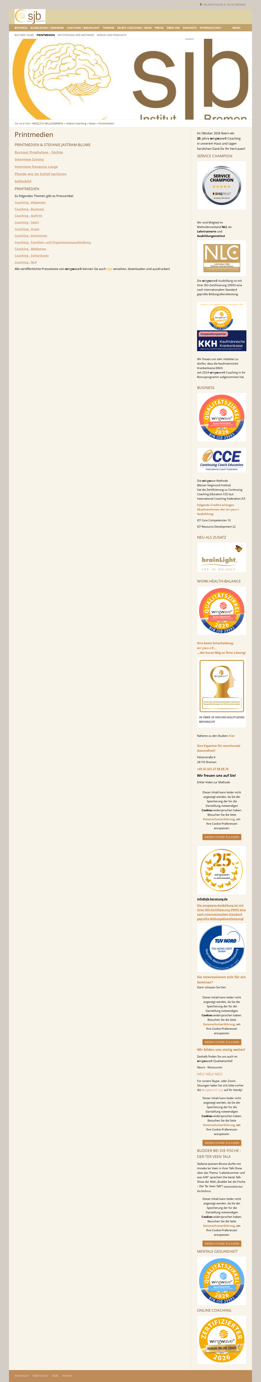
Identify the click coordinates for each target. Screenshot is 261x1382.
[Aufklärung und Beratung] (34, 116)
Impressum (22, 1375)
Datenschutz (40, 1375)
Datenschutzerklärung (219, 819)
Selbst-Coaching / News (81, 123)
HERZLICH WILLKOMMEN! (47, 123)
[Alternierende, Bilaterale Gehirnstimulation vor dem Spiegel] (27, 116)
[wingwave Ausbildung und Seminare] (49, 116)
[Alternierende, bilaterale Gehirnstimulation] (38, 116)
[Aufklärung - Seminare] (57, 116)
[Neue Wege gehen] (68, 116)
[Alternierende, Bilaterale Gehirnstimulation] (23, 116)
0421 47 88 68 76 (184, 4)
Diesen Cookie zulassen (222, 837)
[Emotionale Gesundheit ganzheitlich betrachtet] (45, 116)
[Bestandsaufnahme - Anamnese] (42, 116)
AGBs (55, 1375)
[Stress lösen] (19, 116)
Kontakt (67, 1375)
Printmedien (106, 123)
